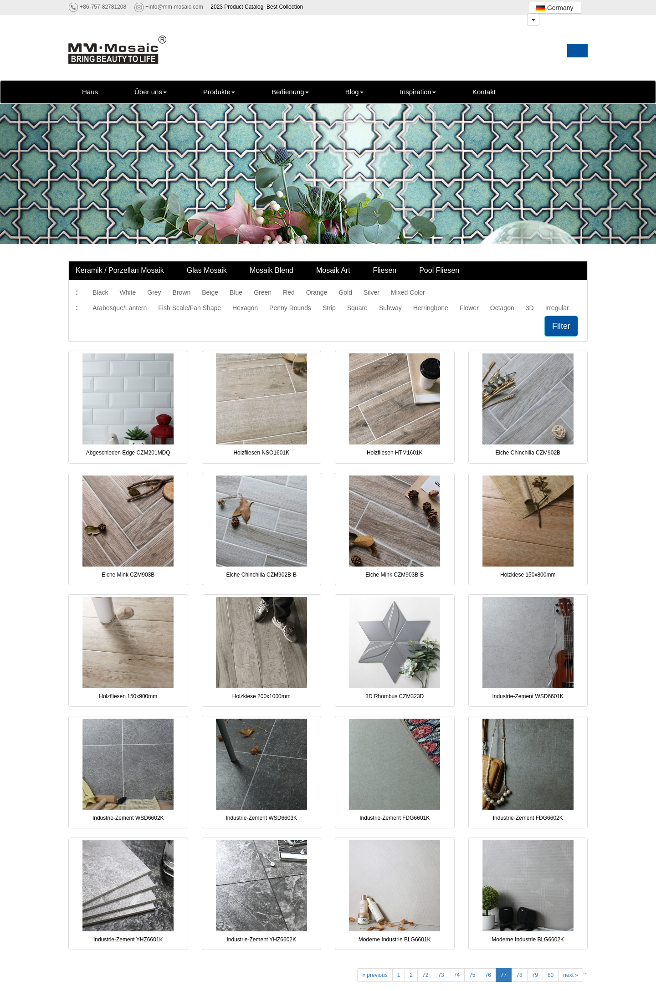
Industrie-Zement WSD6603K (261, 818)
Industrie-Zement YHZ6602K (261, 939)
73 (441, 975)
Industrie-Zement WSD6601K (528, 696)
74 (457, 975)
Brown (182, 292)
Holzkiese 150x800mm (527, 575)
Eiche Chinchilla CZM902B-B (261, 575)
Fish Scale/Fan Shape (189, 308)
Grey (154, 292)
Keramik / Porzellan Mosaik (120, 270)
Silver (371, 292)
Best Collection (284, 7)
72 (425, 975)
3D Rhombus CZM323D (394, 696)
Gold (345, 292)
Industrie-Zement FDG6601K (394, 818)
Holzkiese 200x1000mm (261, 696)
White (127, 292)
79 (535, 975)
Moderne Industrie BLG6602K (528, 939)
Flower (469, 308)
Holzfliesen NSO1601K (261, 453)
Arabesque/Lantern (119, 308)
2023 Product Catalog (236, 7)
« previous (374, 975)
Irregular (557, 308)
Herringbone (430, 308)
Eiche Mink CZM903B (128, 575)
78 (519, 975)
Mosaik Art (333, 270)
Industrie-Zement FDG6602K (528, 818)
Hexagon (245, 308)
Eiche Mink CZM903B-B (394, 575)
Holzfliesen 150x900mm (128, 696)
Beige (210, 292)
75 (472, 975)
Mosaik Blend (271, 270)
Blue (236, 292)
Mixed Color (408, 292)
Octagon (502, 308)
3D (530, 308)
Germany (554, 7)
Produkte (219, 92)
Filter (561, 326)
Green (263, 292)
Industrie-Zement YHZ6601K (128, 939)
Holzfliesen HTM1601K (395, 453)
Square (357, 308)
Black (100, 292)
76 (488, 975)
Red (289, 292)
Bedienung (290, 92)
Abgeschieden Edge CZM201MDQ (128, 453)
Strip (329, 308)
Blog (354, 92)
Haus (90, 92)
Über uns (150, 92)
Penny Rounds (290, 308)
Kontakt (484, 92)
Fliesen (385, 270)
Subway (390, 308)
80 (551, 975)
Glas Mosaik (207, 270)
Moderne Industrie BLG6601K (395, 939)
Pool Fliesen (439, 270)
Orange (317, 292)
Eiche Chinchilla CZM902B (527, 453)
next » (570, 975)
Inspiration (418, 92)
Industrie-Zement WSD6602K (128, 818)
